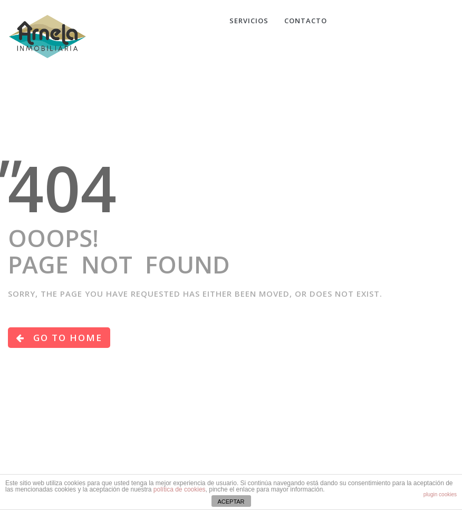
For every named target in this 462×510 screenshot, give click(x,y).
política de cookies (179, 489)
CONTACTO (305, 20)
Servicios (248, 20)
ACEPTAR (230, 501)
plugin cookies (440, 494)
